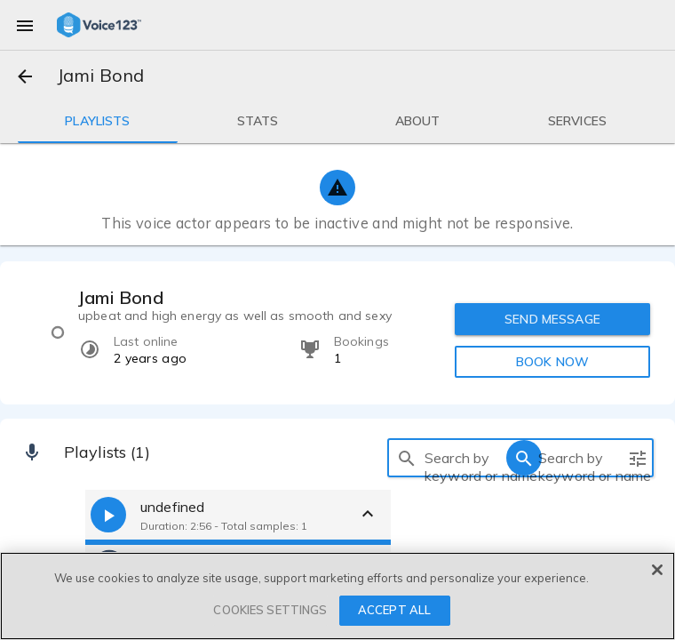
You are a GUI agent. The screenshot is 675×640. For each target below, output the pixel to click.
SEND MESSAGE (552, 319)
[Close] (657, 570)
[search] (407, 458)
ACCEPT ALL (394, 610)
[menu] (25, 25)
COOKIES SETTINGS (270, 610)
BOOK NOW (552, 362)
